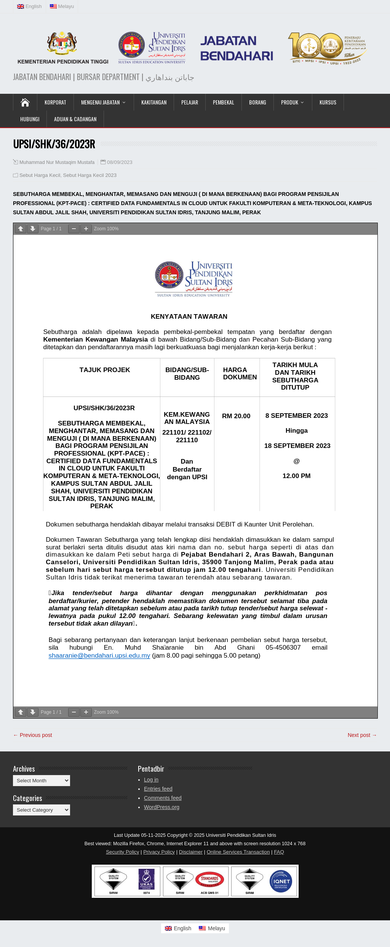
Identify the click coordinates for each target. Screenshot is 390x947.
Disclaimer (191, 852)
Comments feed (163, 798)
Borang (257, 102)
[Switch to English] (178, 928)
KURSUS (328, 102)
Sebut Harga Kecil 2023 (90, 175)
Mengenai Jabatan (100, 102)
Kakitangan (153, 102)
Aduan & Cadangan (75, 119)
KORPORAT (55, 102)
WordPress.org (161, 807)
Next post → (362, 735)
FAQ (279, 852)
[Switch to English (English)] (29, 6)
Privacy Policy (159, 852)
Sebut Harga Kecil (39, 175)
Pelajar (189, 102)
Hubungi (29, 119)
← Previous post (32, 735)
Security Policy (122, 852)
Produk (289, 102)
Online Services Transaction (238, 852)
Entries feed (158, 789)
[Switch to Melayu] (212, 928)
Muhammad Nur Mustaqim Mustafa (56, 162)
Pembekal (223, 102)
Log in (151, 780)
